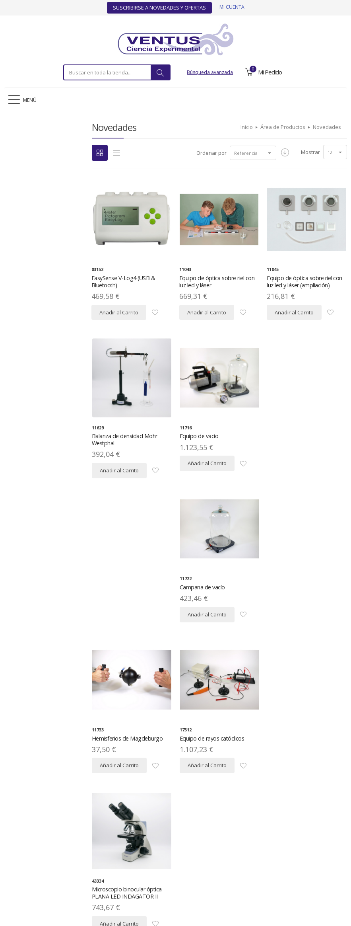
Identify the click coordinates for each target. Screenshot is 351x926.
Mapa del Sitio (133, 864)
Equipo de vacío (198, 436)
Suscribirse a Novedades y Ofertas (159, 7)
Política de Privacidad (87, 864)
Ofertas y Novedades (269, 864)
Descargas (168, 864)
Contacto (309, 864)
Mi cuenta (231, 7)
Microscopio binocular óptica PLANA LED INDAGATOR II (301, 597)
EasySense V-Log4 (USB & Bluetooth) (123, 281)
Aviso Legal (43, 864)
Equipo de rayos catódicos (210, 593)
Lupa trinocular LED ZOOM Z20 (305, 751)
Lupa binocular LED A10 (208, 751)
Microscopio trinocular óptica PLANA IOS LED (126, 755)
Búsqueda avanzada (210, 72)
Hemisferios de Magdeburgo (126, 593)
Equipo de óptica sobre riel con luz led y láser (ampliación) (303, 281)
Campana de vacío (289, 436)
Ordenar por (210, 152)
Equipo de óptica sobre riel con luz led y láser (215, 281)
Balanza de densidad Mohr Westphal (124, 439)
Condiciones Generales (212, 864)
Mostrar (310, 152)
